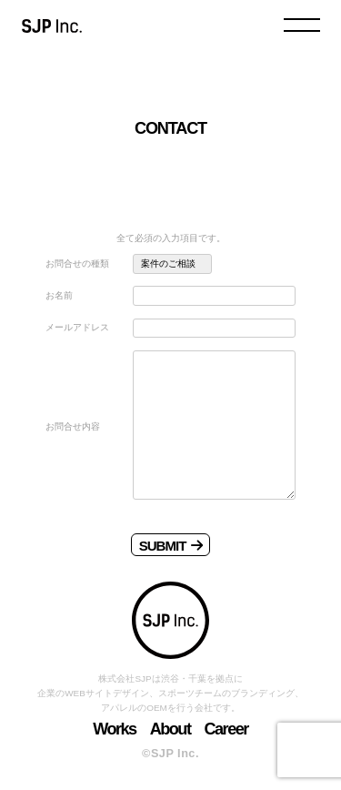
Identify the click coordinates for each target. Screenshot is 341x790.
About (170, 729)
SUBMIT (171, 545)
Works (114, 729)
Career (225, 729)
